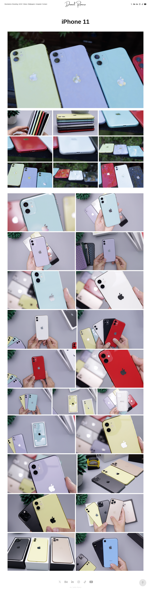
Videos (25, 4)
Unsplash (39, 4)
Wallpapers (31, 4)
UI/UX (20, 4)
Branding (15, 4)
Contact (44, 4)
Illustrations (8, 4)
